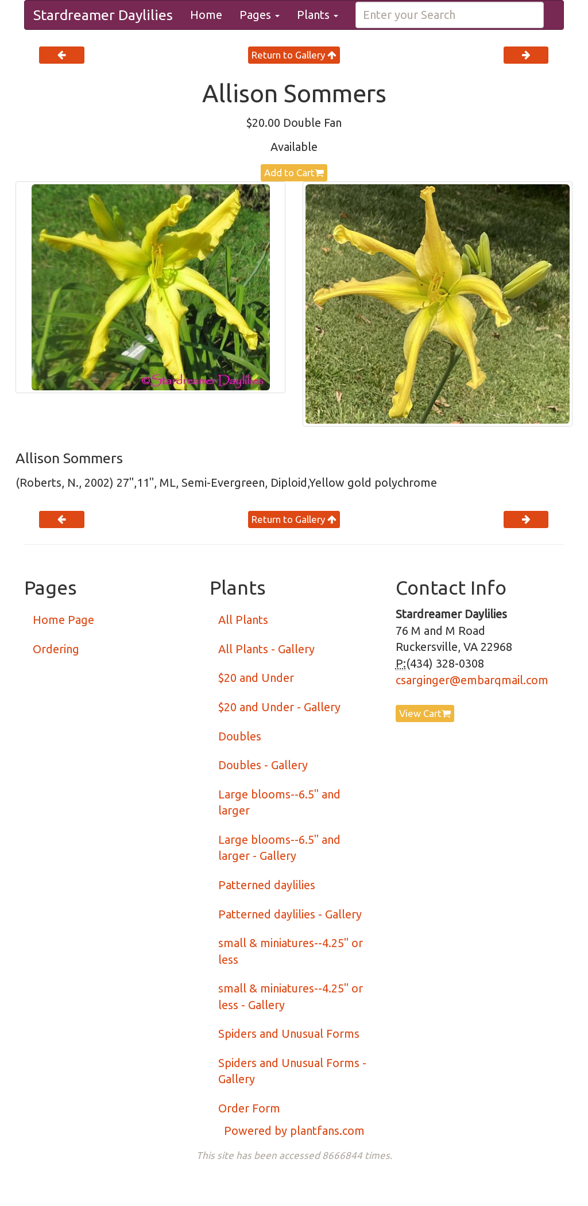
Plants (317, 14)
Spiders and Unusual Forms (288, 1033)
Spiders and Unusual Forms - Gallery (292, 1071)
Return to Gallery (294, 54)
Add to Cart (294, 172)
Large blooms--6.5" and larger (279, 802)
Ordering (56, 649)
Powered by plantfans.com (294, 1130)
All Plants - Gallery (266, 649)
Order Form (249, 1108)
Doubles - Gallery (263, 764)
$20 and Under (256, 677)
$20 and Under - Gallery (279, 706)
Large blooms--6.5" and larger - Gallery (279, 848)
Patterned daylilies (266, 884)
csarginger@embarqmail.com (472, 680)
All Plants (243, 619)
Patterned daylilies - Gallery (290, 914)
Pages (259, 14)
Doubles (239, 736)
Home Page (63, 619)
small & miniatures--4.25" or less (290, 951)
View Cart (425, 713)
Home (206, 14)
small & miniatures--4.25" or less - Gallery (290, 996)
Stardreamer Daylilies (103, 15)
